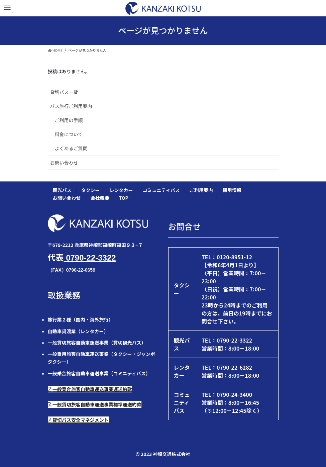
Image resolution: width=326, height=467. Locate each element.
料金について (69, 134)
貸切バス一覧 (64, 92)
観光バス (62, 190)
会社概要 (100, 197)
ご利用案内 (201, 190)
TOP (123, 197)
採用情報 (232, 190)
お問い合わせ (64, 162)
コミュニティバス (161, 190)
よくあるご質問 (71, 148)
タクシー (90, 190)
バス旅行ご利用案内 (71, 106)
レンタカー (121, 190)
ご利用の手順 (69, 120)
